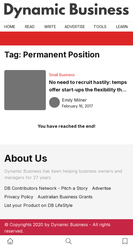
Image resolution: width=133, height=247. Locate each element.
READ (30, 26)
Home (9, 26)
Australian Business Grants (65, 196)
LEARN (122, 26)
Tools (100, 26)
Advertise (75, 26)
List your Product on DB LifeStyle (38, 205)
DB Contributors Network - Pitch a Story (46, 188)
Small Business (62, 74)
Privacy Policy (18, 196)
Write (50, 26)
